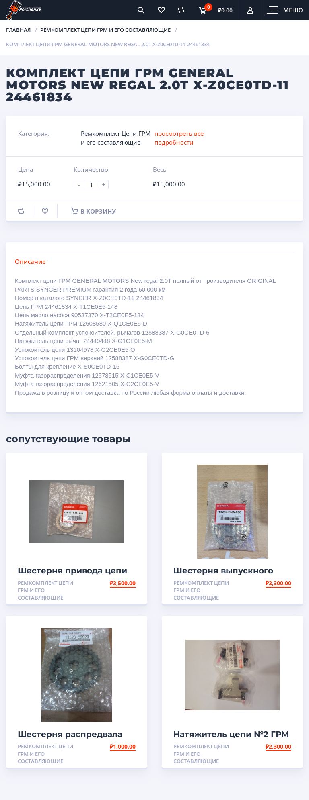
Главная (18, 29)
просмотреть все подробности (179, 137)
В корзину (93, 211)
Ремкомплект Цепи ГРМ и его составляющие (105, 29)
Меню (293, 10)
